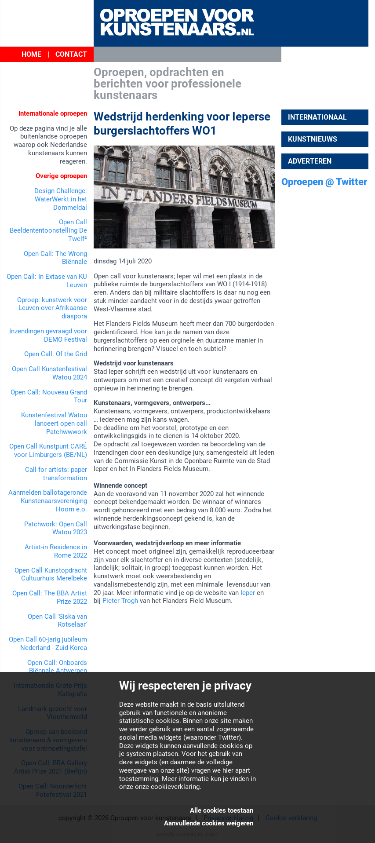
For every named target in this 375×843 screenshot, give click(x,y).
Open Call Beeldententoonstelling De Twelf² (48, 230)
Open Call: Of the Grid (55, 354)
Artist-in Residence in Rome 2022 (56, 551)
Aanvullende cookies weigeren (208, 823)
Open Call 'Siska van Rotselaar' (57, 621)
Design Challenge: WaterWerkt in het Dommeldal (60, 199)
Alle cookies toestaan (221, 810)
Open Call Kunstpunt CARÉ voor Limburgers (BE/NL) (48, 450)
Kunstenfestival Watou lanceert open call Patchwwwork (54, 423)
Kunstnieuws (312, 139)
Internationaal (317, 117)
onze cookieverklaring (167, 787)
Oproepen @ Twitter (324, 181)
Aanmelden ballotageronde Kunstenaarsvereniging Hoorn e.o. (47, 501)
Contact (71, 54)
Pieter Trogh (120, 601)
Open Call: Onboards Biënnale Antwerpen (57, 667)
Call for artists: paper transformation (56, 474)
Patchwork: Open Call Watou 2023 (55, 528)
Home (31, 54)
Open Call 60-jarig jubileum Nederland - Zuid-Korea (48, 643)
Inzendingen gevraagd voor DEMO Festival (48, 335)
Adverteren (309, 161)
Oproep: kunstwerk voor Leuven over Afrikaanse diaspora (52, 308)
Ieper (247, 593)
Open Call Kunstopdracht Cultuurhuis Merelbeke (51, 574)
